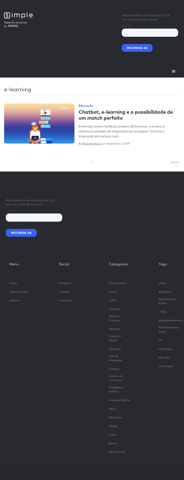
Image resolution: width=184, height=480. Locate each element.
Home (13, 283)
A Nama (14, 300)
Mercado (164, 357)
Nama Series (117, 452)
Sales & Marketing (115, 358)
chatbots (65, 108)
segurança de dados (167, 301)
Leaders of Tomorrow (115, 378)
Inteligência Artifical (116, 389)
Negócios (114, 329)
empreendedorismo (169, 320)
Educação (86, 105)
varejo (162, 312)
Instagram (65, 300)
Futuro (113, 292)
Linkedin (64, 292)
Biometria (165, 292)
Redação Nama (92, 144)
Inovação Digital (119, 400)
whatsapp (165, 349)
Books (113, 443)
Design (113, 426)
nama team (166, 366)
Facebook (65, 283)
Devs (112, 409)
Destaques (115, 417)
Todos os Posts (18, 292)
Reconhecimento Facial (169, 329)
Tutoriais (114, 309)
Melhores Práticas (114, 318)
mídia (162, 283)
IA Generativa (117, 283)
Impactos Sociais (115, 338)
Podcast (114, 369)
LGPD (112, 300)
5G (160, 340)
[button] (173, 71)
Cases (113, 435)
